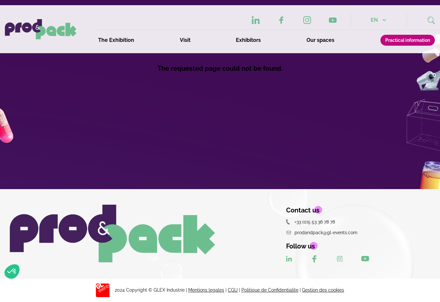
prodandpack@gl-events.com (321, 232)
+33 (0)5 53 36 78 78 (310, 221)
